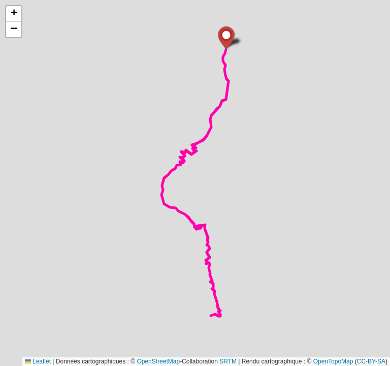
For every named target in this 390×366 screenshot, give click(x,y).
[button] (226, 37)
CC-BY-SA (371, 361)
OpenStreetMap (158, 361)
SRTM (228, 361)
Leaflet (38, 361)
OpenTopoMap (333, 361)
